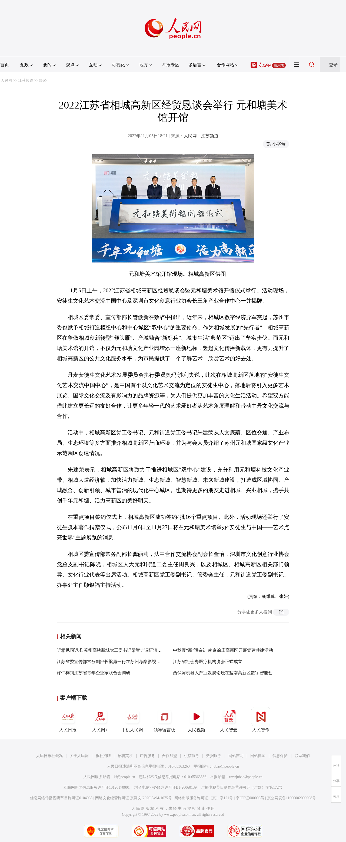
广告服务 (147, 756)
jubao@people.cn (225, 766)
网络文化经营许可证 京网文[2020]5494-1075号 (133, 798)
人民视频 (196, 719)
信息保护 (280, 756)
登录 (333, 65)
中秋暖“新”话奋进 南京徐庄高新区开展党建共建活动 (223, 650)
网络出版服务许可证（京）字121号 (203, 798)
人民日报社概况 (49, 756)
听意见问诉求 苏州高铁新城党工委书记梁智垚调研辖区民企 (113, 650)
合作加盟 (169, 756)
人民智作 (260, 719)
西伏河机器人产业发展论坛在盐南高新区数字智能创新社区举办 (233, 672)
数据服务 (213, 756)
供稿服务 (191, 756)
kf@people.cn (124, 777)
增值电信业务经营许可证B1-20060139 (165, 787)
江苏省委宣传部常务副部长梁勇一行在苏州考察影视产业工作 (115, 661)
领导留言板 (164, 719)
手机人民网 (132, 719)
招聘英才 (125, 756)
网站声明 (236, 756)
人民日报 (67, 719)
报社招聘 (103, 756)
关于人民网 (79, 756)
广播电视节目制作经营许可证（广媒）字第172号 (241, 787)
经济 (43, 80)
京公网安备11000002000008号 (291, 798)
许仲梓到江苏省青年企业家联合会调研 (93, 672)
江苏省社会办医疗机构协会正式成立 (207, 661)
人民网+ (100, 719)
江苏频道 (25, 80)
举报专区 (170, 65)
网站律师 (257, 756)
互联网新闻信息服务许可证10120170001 (97, 787)
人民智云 (228, 719)
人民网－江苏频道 (201, 135)
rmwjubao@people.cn (245, 777)
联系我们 (302, 756)
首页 (4, 65)
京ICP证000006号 (250, 798)
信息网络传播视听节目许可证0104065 (61, 798)
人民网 (6, 80)
